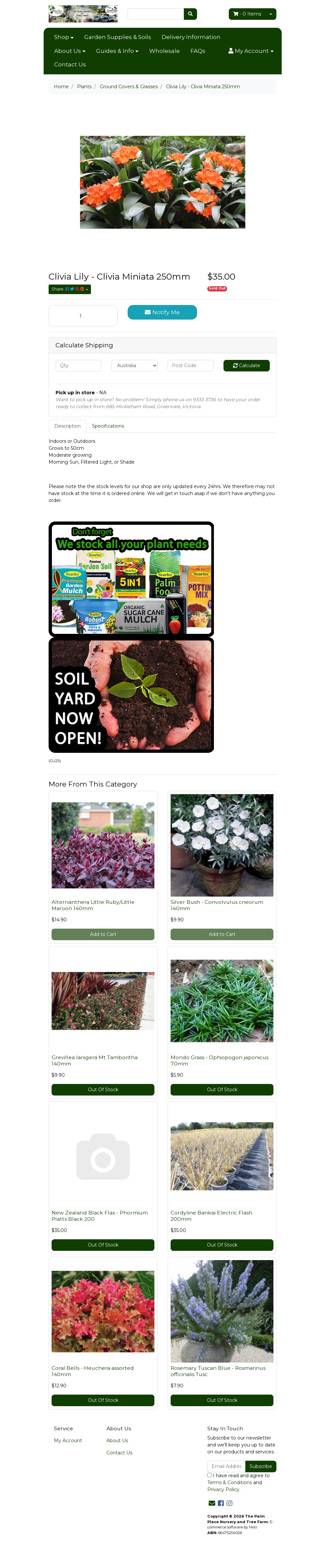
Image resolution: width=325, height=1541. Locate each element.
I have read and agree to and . (238, 1482)
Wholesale (164, 51)
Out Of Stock (103, 1090)
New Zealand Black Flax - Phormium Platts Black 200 (100, 1216)
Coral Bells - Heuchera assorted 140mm (93, 1371)
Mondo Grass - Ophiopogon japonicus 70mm (219, 1060)
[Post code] (191, 365)
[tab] (67, 426)
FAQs (197, 51)
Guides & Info (115, 51)
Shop (61, 37)
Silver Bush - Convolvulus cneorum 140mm (217, 905)
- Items (247, 14)
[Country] (134, 365)
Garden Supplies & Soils (117, 37)
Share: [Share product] (68, 289)
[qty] (79, 365)
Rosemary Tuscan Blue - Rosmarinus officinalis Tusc (218, 1371)
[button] (251, 51)
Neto (253, 1527)
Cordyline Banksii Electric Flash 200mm (211, 1216)
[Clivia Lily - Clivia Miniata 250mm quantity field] (83, 316)
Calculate (246, 365)
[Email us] (212, 1503)
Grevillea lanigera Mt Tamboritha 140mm (95, 1060)
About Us (67, 51)
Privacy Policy (223, 1489)
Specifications (108, 426)
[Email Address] (226, 1466)
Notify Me (162, 312)
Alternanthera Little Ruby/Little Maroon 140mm (93, 905)
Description (67, 426)
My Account (68, 1441)
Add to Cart (103, 934)
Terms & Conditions (229, 1482)
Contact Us (70, 64)
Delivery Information (191, 37)
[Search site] (190, 14)
